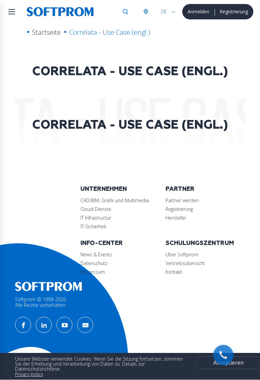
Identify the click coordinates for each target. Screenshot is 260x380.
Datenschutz (93, 263)
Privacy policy (29, 374)
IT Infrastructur (95, 218)
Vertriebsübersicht (185, 263)
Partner (180, 189)
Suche (125, 11)
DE (164, 11)
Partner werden (182, 200)
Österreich (145, 11)
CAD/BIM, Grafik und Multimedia (114, 200)
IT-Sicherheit (93, 226)
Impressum (92, 272)
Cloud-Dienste (95, 209)
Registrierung (234, 11)
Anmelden (198, 11)
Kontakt (174, 272)
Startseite (46, 32)
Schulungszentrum (200, 243)
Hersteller (176, 218)
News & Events (96, 254)
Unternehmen (103, 189)
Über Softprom (182, 254)
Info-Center (101, 243)
